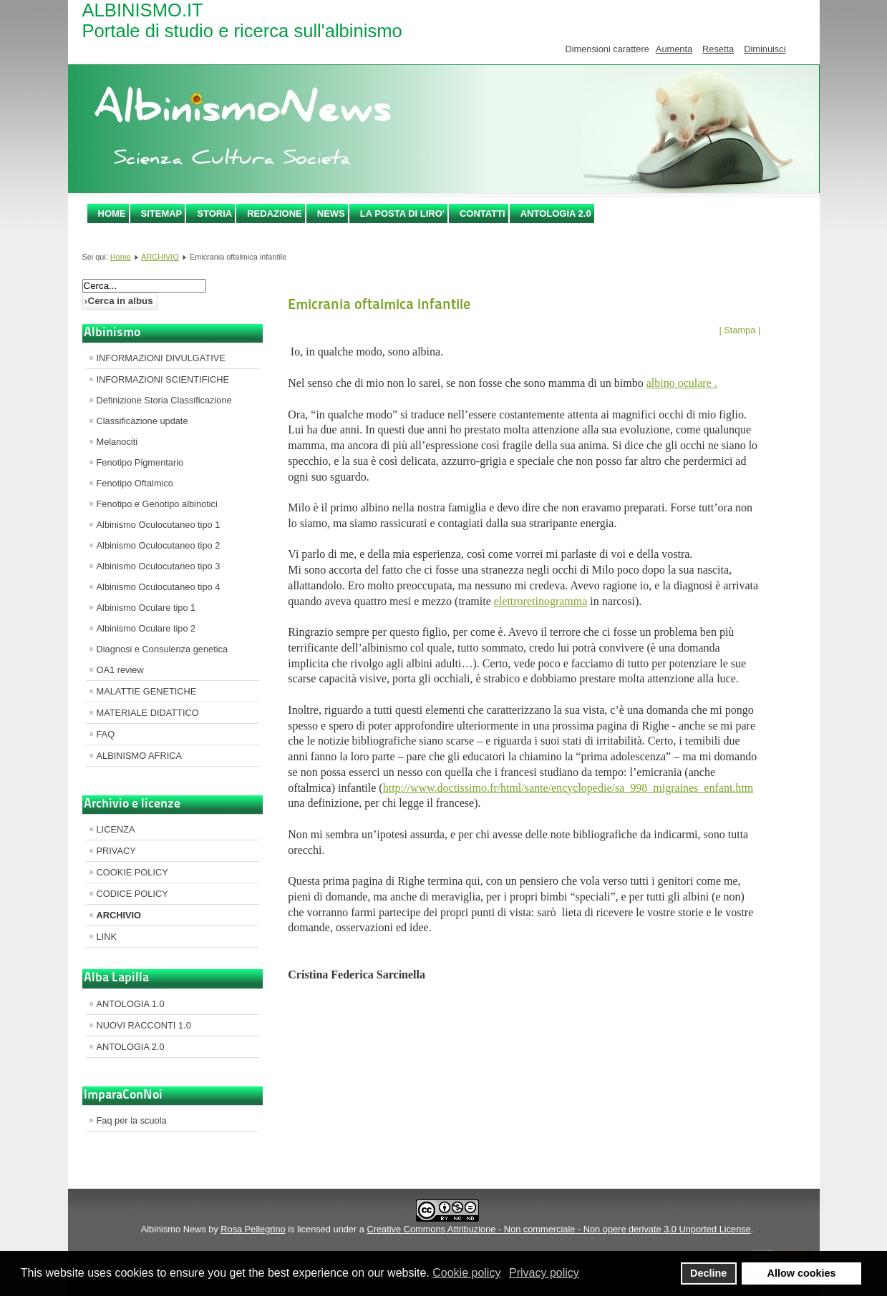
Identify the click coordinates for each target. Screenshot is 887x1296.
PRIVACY (116, 850)
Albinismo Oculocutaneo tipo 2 (158, 545)
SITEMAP (162, 213)
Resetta (718, 49)
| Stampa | (739, 330)
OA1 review (120, 669)
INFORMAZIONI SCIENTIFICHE (163, 379)
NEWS (331, 213)
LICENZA (116, 829)
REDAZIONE (274, 213)
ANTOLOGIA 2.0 (555, 213)
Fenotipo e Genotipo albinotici (157, 504)
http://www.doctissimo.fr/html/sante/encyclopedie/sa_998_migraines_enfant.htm (568, 788)
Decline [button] (708, 1273)
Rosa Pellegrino (252, 1229)
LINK (107, 936)
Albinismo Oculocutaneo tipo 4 (158, 586)
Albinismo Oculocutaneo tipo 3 (158, 566)
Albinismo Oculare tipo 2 (146, 628)
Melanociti (117, 441)
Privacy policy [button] (544, 1273)
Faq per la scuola (132, 1120)
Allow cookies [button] (801, 1273)
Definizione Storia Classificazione (164, 400)
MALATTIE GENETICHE (147, 691)
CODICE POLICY (132, 893)
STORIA (214, 213)
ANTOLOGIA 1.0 (131, 1003)
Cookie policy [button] (466, 1273)
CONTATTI (482, 213)
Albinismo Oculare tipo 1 (146, 607)
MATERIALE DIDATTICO (148, 712)
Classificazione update (142, 421)
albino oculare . (681, 383)
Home (112, 213)
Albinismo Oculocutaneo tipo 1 (158, 524)
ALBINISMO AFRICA (139, 755)
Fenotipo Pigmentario (140, 462)
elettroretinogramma (541, 601)
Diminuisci (764, 49)
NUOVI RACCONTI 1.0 (144, 1025)
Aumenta (674, 49)
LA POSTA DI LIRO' (402, 213)
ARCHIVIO (160, 256)
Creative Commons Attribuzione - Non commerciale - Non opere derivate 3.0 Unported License (558, 1229)
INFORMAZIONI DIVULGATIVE (161, 358)
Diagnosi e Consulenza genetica (162, 649)
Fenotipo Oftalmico (135, 483)
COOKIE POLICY (132, 872)
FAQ (106, 734)
